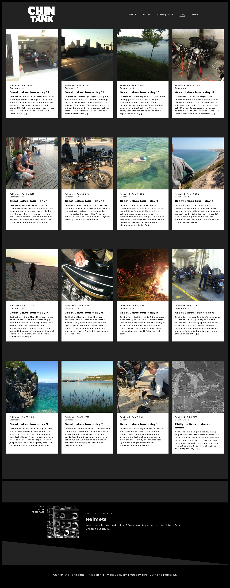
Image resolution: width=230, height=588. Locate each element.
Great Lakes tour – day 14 (85, 92)
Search (196, 14)
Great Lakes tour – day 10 (85, 201)
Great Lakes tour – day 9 (139, 201)
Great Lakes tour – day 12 (195, 92)
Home (133, 14)
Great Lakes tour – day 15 (29, 92)
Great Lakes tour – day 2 (84, 424)
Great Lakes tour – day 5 (139, 312)
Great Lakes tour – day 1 (139, 424)
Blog (182, 14)
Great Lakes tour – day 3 (29, 424)
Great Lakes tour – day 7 (29, 312)
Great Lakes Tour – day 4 (194, 312)
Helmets (96, 519)
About (147, 14)
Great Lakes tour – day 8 (194, 201)
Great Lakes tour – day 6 (84, 312)
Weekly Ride (165, 14)
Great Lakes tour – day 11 (29, 201)
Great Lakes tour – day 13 (140, 92)
